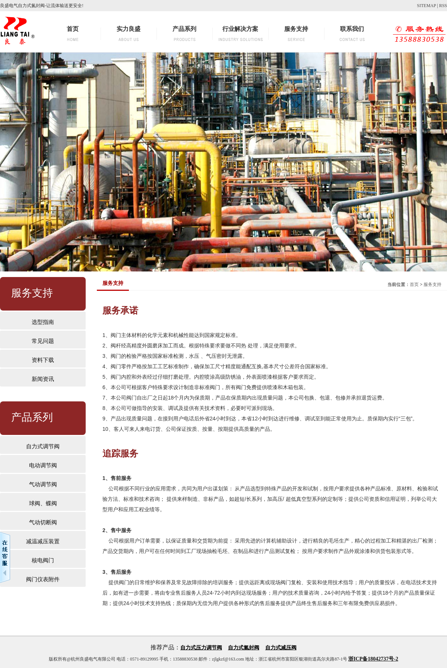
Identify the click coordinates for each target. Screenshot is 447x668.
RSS (443, 5)
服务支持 (432, 284)
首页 (414, 284)
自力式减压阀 (281, 647)
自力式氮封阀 (243, 647)
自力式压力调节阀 (201, 647)
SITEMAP (426, 5)
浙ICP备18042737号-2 (373, 659)
